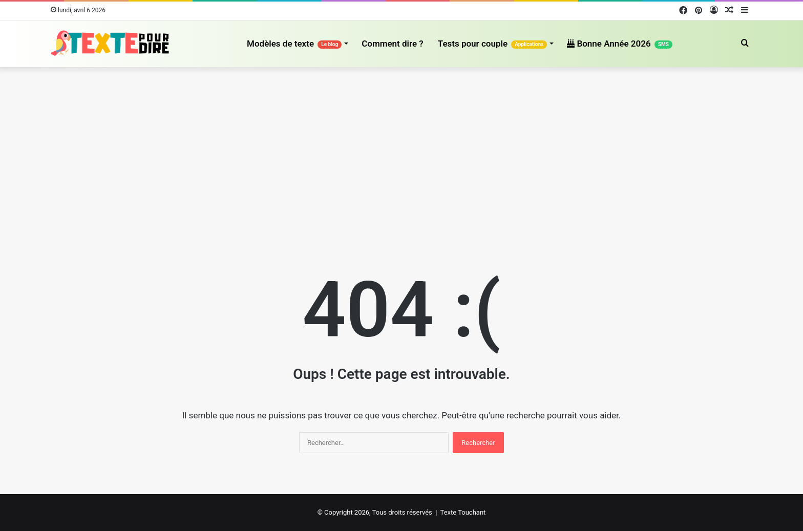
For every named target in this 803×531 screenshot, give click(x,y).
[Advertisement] (401, 154)
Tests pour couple (492, 43)
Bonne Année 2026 (619, 43)
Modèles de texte (294, 43)
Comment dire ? (393, 43)
